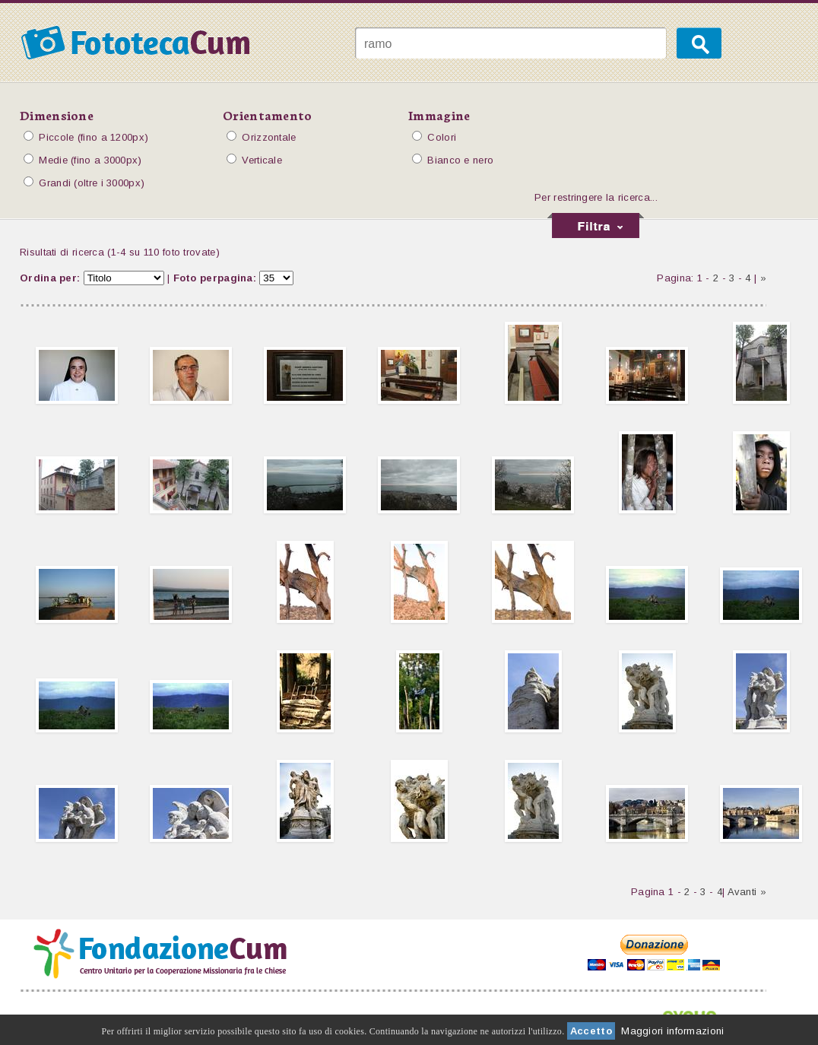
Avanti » (747, 891)
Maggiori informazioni (672, 1031)
